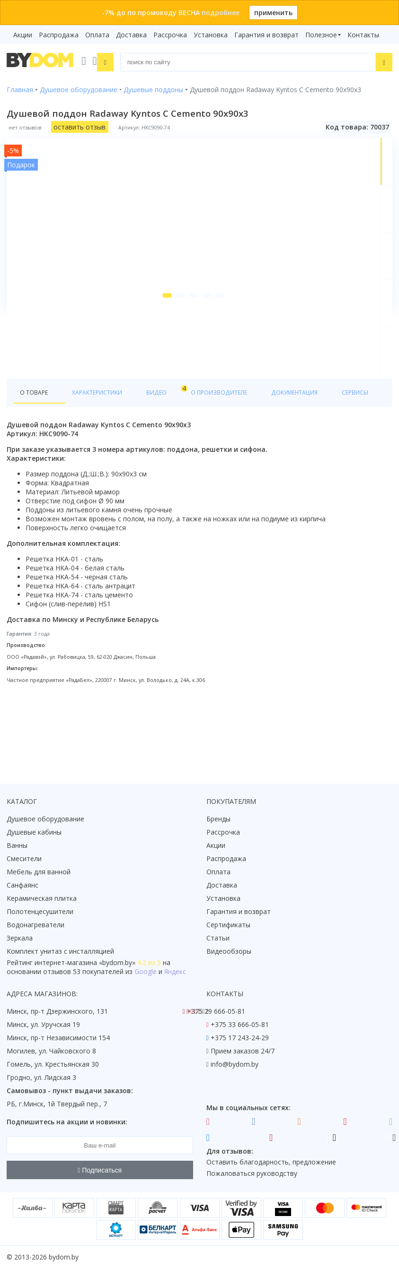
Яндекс (175, 971)
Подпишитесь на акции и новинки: (67, 1122)
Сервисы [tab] (343, 460)
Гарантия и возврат (266, 34)
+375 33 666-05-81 (240, 1024)
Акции (22, 34)
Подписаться (100, 1170)
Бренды (218, 819)
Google (145, 971)
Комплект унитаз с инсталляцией (60, 951)
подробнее (220, 12)
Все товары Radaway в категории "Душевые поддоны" (167, 431)
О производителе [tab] (211, 460)
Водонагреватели (35, 925)
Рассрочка (170, 34)
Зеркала (20, 938)
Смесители (24, 858)
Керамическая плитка (42, 898)
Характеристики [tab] (97, 460)
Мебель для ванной (39, 872)
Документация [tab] (286, 460)
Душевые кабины (34, 832)
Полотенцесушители (40, 911)
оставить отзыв (79, 124)
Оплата (97, 34)
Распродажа (59, 34)
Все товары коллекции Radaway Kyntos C (146, 416)
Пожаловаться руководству (251, 1173)
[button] (149, 363)
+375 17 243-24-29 (240, 1038)
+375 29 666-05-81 (216, 1011)
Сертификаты (228, 925)
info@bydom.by (234, 1064)
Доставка (131, 34)
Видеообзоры (228, 951)
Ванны (17, 845)
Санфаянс (22, 885)
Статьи (218, 938)
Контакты (363, 34)
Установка (211, 34)
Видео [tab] (157, 458)
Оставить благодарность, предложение (271, 1162)
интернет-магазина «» (85, 962)
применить (273, 12)
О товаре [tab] (36, 460)
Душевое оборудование (45, 819)
